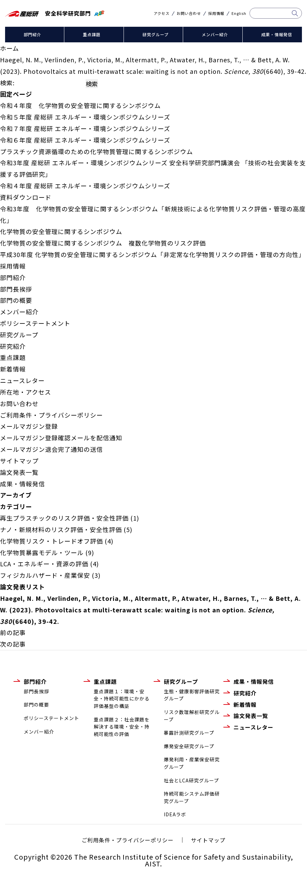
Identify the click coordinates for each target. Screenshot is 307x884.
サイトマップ (19, 460)
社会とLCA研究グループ (191, 780)
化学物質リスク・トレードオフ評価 (51, 540)
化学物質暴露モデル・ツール (42, 552)
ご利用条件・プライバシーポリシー (51, 415)
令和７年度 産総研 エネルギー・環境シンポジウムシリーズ (85, 128)
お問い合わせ (189, 13)
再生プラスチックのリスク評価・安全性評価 (64, 517)
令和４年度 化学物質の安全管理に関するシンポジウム (80, 105)
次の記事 (13, 643)
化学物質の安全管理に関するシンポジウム (61, 231)
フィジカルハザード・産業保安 (45, 575)
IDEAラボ (175, 814)
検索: (7, 82)
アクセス (162, 13)
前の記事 (13, 632)
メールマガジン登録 (29, 426)
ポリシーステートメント (35, 323)
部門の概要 (16, 300)
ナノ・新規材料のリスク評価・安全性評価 (61, 529)
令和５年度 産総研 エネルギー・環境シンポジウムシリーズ (85, 116)
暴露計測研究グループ (189, 732)
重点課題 (92, 34)
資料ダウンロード (25, 197)
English (239, 13)
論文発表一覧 (19, 472)
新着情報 (13, 368)
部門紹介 (32, 34)
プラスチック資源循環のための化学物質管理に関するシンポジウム (96, 151)
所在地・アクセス (25, 391)
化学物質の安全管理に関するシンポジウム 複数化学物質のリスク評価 (103, 242)
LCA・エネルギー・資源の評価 (44, 563)
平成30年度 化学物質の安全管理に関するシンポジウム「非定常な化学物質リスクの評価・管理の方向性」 (152, 254)
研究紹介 (13, 346)
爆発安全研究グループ (189, 746)
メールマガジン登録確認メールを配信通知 (61, 437)
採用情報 (216, 13)
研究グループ (155, 34)
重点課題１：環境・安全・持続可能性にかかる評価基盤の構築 (122, 698)
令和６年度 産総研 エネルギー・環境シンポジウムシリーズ (85, 139)
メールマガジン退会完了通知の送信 (51, 449)
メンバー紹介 (215, 34)
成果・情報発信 (276, 34)
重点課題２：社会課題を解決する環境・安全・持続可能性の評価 (122, 726)
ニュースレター (22, 380)
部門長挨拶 (16, 289)
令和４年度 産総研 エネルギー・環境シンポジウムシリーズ (85, 185)
